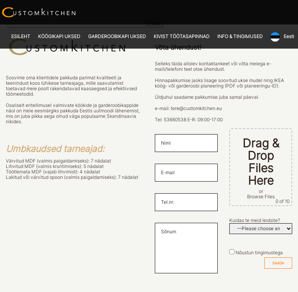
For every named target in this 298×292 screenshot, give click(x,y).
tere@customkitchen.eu (196, 108)
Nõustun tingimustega (259, 252)
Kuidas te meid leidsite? (254, 220)
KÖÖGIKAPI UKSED (59, 36)
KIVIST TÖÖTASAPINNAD (182, 36)
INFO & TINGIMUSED (240, 36)
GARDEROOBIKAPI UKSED (117, 36)
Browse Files (261, 196)
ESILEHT (20, 36)
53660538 (175, 119)
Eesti (289, 36)
